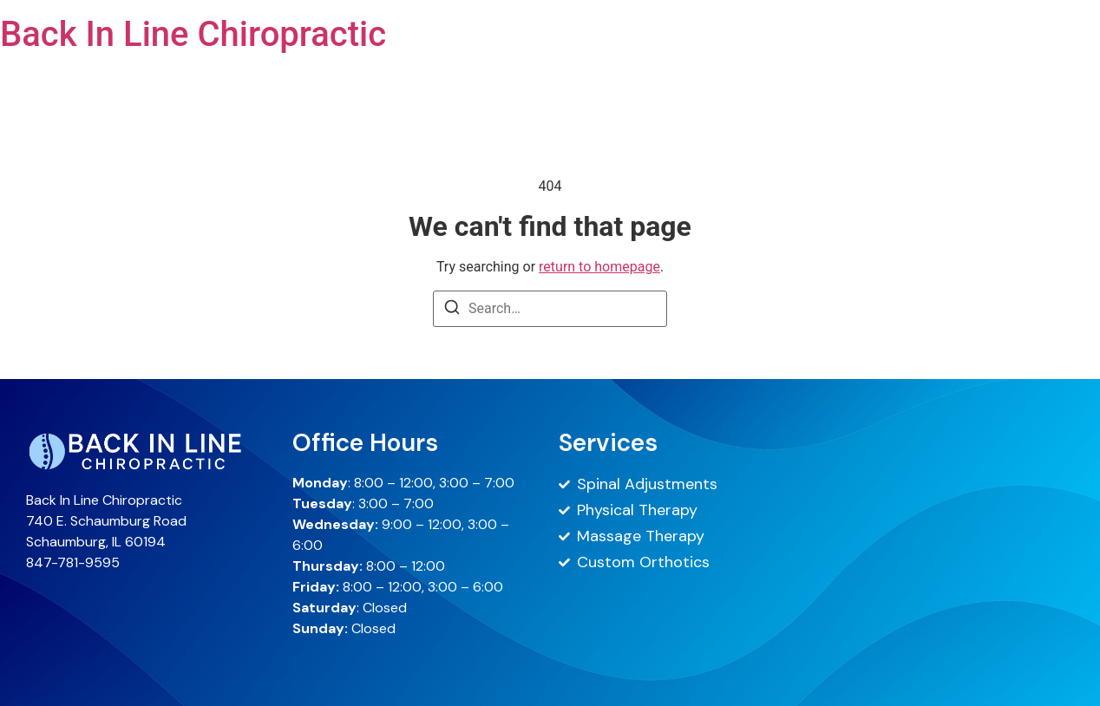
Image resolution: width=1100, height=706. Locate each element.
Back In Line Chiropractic (193, 34)
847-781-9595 (73, 562)
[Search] (452, 310)
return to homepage (599, 266)
